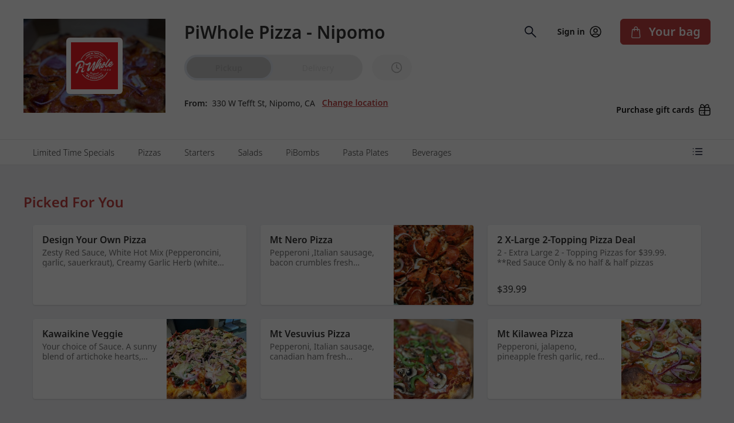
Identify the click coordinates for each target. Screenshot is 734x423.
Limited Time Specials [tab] (73, 139)
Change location (355, 95)
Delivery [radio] (318, 67)
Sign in (579, 32)
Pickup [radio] (228, 67)
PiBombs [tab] (302, 139)
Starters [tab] (200, 139)
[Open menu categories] (698, 138)
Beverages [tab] (431, 139)
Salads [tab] (250, 139)
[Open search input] (530, 32)
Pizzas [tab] (149, 139)
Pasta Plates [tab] (365, 139)
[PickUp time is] (392, 67)
